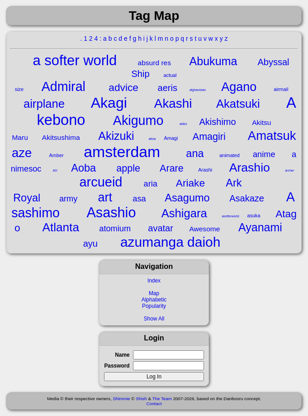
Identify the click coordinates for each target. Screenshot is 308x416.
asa (139, 198)
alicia (152, 138)
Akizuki (116, 135)
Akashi (173, 103)
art (105, 197)
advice (123, 87)
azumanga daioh (170, 241)
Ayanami (260, 227)
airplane (44, 103)
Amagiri (209, 136)
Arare (172, 168)
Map (154, 293)
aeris (167, 88)
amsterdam (122, 151)
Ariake (190, 183)
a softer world (75, 60)
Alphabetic (154, 299)
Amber (56, 155)
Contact (154, 403)
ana (195, 153)
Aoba (83, 168)
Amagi (171, 138)
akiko (183, 123)
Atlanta (60, 227)
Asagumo (187, 198)
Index (154, 280)
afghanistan (198, 89)
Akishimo (217, 122)
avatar (160, 228)
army (68, 198)
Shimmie (121, 398)
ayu (90, 244)
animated (229, 155)
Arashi (205, 169)
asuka (253, 215)
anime (264, 154)
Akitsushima (61, 137)
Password (116, 366)
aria (150, 183)
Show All (154, 319)
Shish (141, 398)
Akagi (109, 103)
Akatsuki (238, 103)
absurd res (154, 63)
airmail (281, 89)
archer (289, 170)
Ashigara (184, 213)
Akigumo (138, 120)
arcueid (100, 182)
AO (55, 170)
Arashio (249, 167)
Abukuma (213, 61)
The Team (162, 398)
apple (128, 168)
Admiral (63, 86)
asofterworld (230, 216)
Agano (238, 87)
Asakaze (246, 198)
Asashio (111, 212)
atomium (115, 228)
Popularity (154, 306)
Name (122, 355)
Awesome (204, 229)
